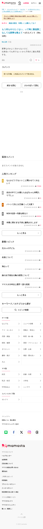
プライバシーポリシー (9, 484)
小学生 (25, 381)
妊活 (3, 374)
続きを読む (11, 85)
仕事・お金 (27, 349)
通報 (3, 60)
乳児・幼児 (6, 381)
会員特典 (4, 459)
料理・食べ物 (28, 336)
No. (4, 42)
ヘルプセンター (6, 455)
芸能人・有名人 (29, 330)
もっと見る (21, 233)
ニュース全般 (28, 324)
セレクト (5, 399)
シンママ (26, 387)
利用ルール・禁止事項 (9, 420)
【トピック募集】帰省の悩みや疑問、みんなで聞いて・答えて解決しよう (21, 17)
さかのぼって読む (31, 85)
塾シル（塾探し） (7, 508)
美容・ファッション (30, 343)
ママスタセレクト (7, 501)
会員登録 (26, 3)
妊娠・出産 (27, 374)
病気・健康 (6, 343)
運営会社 (4, 471)
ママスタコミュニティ (9, 505)
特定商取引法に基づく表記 (10, 492)
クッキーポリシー (7, 488)
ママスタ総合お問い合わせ (10, 467)
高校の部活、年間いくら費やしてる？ (22, 23)
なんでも (5, 324)
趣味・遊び (6, 355)
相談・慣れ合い (29, 355)
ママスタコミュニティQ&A (10, 424)
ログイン (34, 3)
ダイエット (6, 349)
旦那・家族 (6, 336)
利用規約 (4, 480)
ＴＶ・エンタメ (7, 330)
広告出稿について (7, 463)
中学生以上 (6, 387)
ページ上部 (22, 517)
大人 (3, 362)
